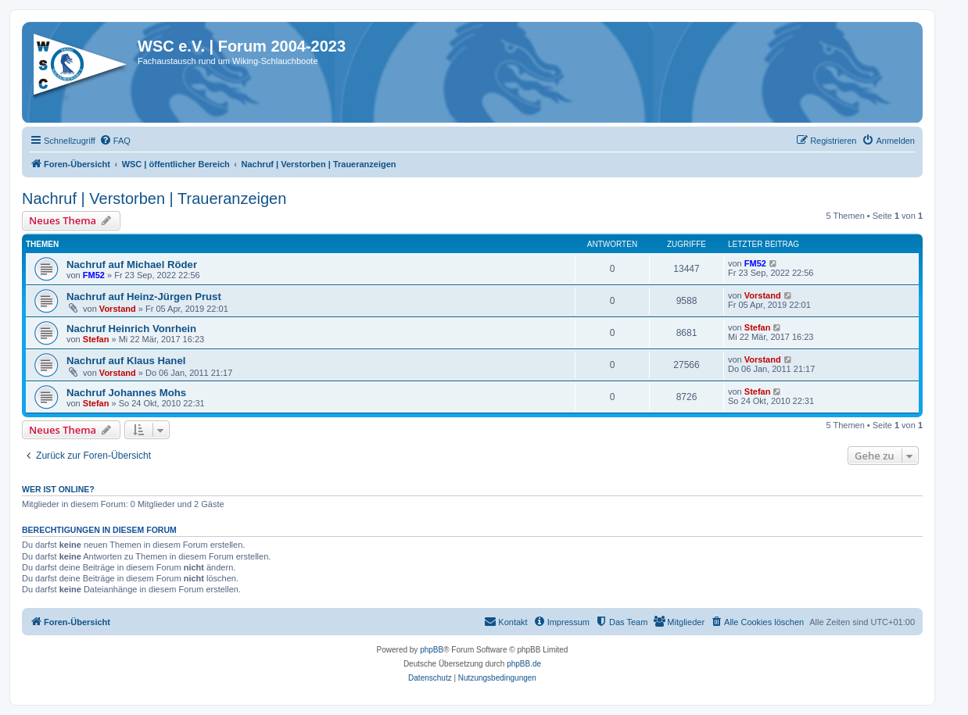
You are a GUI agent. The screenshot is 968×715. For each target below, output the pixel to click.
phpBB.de (524, 664)
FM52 (94, 275)
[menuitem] (115, 140)
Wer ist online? (58, 489)
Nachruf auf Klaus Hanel (125, 360)
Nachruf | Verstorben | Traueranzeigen (154, 198)
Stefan (96, 339)
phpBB (431, 649)
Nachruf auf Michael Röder (131, 264)
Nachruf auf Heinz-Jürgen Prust (143, 296)
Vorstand (117, 308)
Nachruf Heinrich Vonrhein (131, 328)
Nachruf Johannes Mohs (126, 393)
